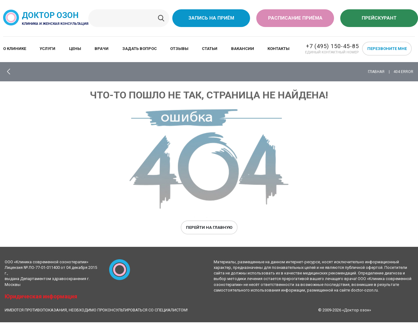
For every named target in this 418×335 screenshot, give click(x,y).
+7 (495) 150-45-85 (332, 46)
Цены (75, 48)
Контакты (278, 48)
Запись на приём (211, 18)
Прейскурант (379, 18)
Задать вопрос (139, 48)
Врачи (102, 48)
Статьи (209, 48)
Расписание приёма (295, 18)
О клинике (14, 48)
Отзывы (179, 48)
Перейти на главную (209, 227)
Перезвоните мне (387, 48)
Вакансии (242, 48)
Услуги (47, 48)
